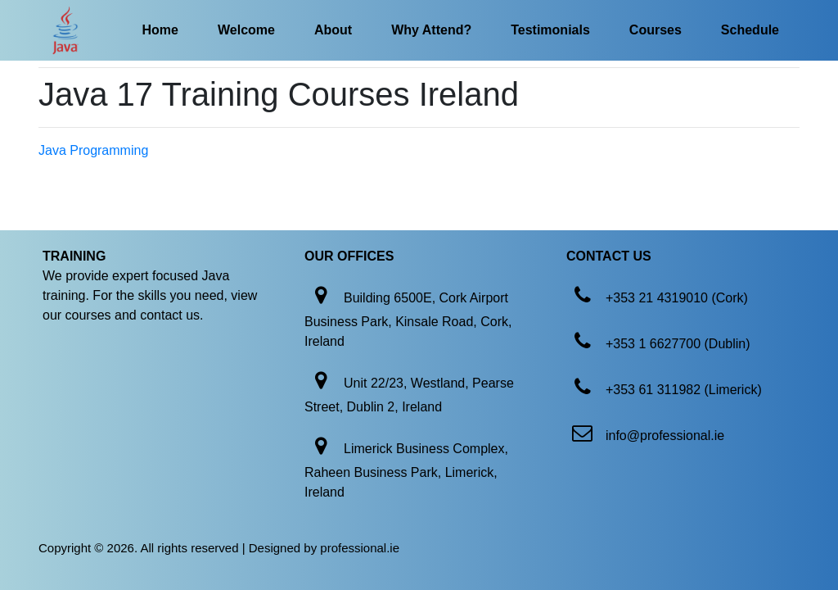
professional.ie (359, 548)
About (333, 30)
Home (160, 30)
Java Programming (93, 150)
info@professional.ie (665, 435)
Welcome (246, 30)
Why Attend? (431, 30)
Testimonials (550, 30)
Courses (655, 30)
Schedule (750, 30)
